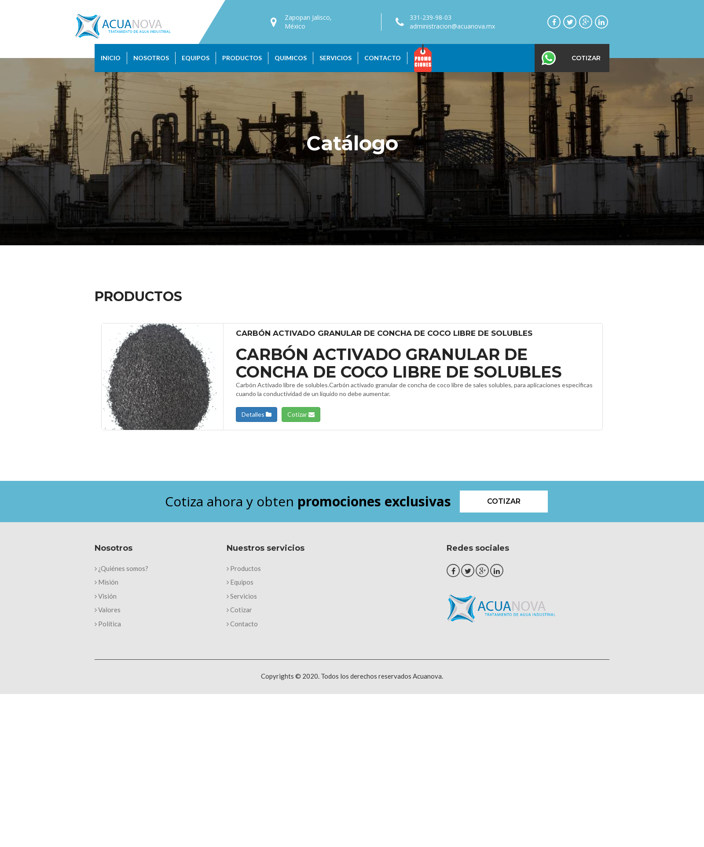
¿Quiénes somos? (121, 568)
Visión (106, 596)
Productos (242, 58)
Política (108, 624)
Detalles (256, 414)
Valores (108, 610)
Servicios (335, 58)
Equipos (195, 58)
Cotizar (586, 58)
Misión (106, 582)
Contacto (382, 58)
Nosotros (151, 58)
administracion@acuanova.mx (452, 26)
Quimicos (291, 58)
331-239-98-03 (430, 17)
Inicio (111, 58)
